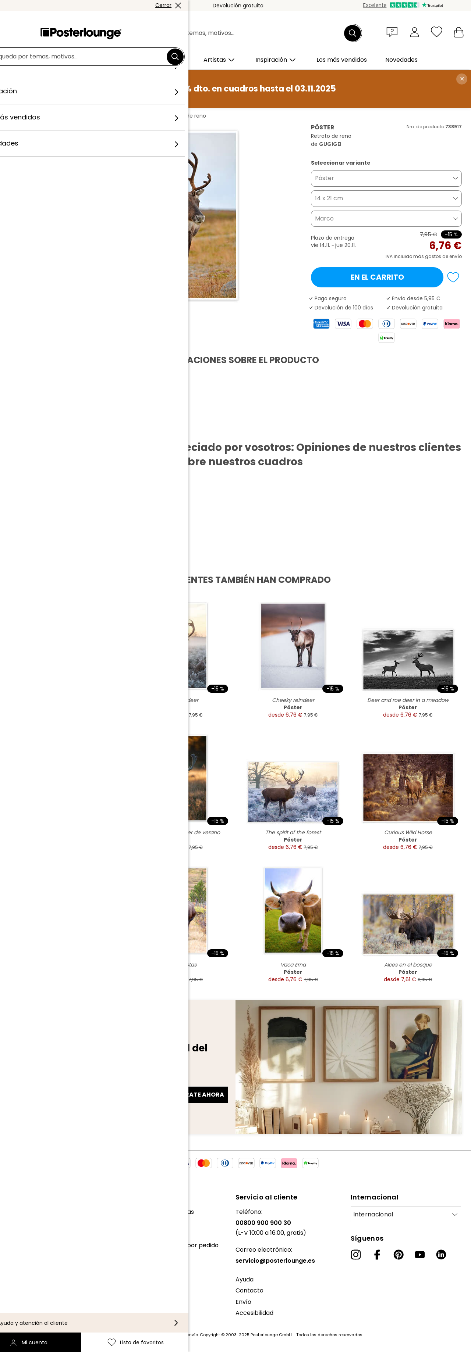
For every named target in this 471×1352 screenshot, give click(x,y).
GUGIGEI (130, 115)
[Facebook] (377, 1254)
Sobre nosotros (28, 1212)
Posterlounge (30, 115)
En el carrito (377, 277)
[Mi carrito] (459, 32)
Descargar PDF (38, 429)
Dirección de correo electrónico (60, 1081)
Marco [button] (324, 218)
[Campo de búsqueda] (244, 33)
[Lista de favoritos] (437, 32)
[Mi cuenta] (414, 32)
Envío (243, 1302)
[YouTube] (420, 1254)
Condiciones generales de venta (52, 1282)
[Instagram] (356, 1254)
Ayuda (245, 1279)
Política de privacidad (37, 1293)
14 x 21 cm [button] (329, 198)
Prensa (16, 1252)
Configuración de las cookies (47, 1305)
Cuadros (66, 115)
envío (455, 256)
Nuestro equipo (27, 1223)
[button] (393, 31)
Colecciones (23, 1234)
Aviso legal (21, 1316)
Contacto (249, 1290)
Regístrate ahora (193, 1094)
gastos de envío (181, 1335)
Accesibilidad (254, 1313)
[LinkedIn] (441, 1254)
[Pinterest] (398, 1254)
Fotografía (98, 115)
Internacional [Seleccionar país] (373, 1214)
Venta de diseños (30, 1263)
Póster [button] (324, 178)
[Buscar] (352, 33)
